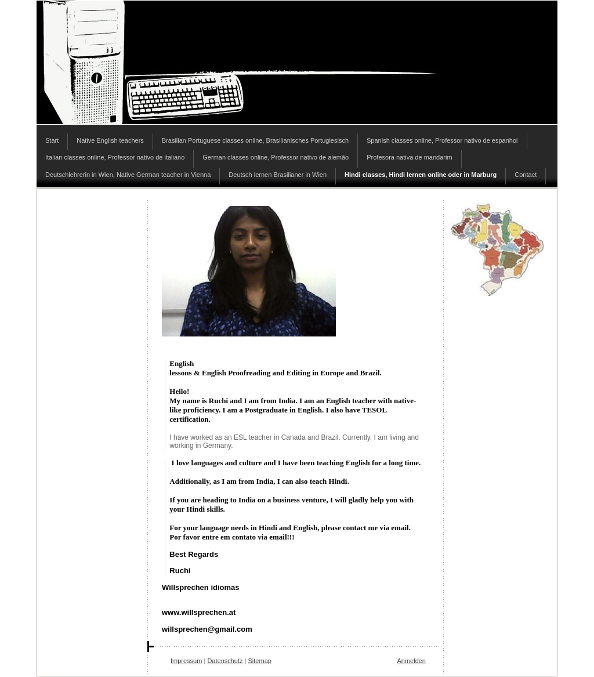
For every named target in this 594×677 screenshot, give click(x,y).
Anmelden (411, 660)
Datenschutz (224, 660)
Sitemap (259, 660)
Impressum (186, 660)
